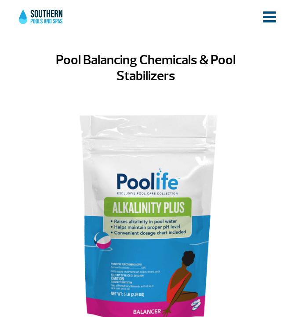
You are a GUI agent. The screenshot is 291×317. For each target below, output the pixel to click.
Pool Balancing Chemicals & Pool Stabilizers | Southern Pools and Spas (41, 21)
